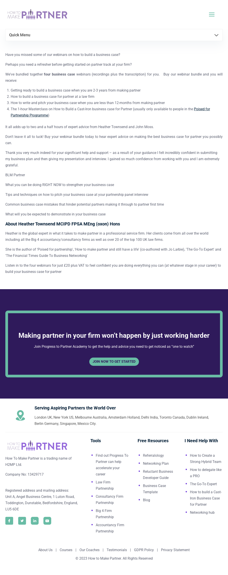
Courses (66, 550)
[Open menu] (214, 14)
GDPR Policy (143, 550)
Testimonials (117, 550)
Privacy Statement (175, 550)
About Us (45, 550)
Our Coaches (89, 550)
